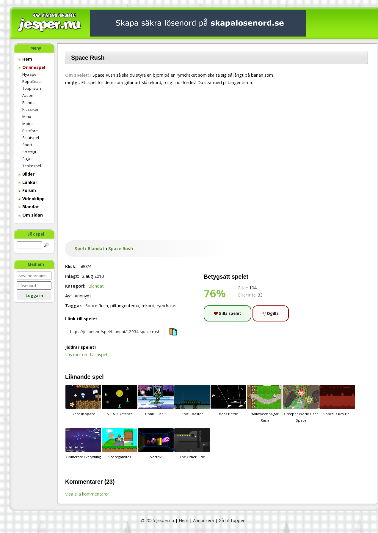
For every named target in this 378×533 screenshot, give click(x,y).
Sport (27, 144)
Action (27, 95)
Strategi (29, 151)
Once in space (83, 400)
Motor (27, 123)
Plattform (30, 130)
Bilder (26, 174)
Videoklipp (31, 198)
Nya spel (29, 74)
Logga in (34, 295)
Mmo (26, 116)
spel (98, 376)
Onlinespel (31, 67)
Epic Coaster (192, 400)
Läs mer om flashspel (86, 354)
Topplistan (31, 88)
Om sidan (30, 215)
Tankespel (31, 165)
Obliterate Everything (83, 443)
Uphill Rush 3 (156, 400)
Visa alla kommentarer (87, 494)
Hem (25, 59)
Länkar (27, 182)
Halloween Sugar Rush (265, 403)
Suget (27, 158)
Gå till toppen (232, 520)
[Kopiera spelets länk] (114, 332)
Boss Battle (228, 400)
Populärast (32, 81)
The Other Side (192, 443)
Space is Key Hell (337, 400)
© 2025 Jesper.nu (157, 520)
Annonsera (203, 520)
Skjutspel (30, 137)
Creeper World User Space (301, 403)
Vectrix (156, 443)
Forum (27, 190)
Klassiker (30, 109)
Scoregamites (119, 443)
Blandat (29, 102)
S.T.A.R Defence (119, 400)
